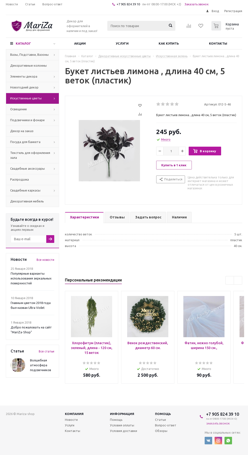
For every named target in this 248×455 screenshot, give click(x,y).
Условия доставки (123, 430)
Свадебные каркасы (25, 190)
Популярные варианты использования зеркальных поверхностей (31, 278)
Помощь (163, 413)
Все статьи (46, 351)
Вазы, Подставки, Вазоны (29, 54)
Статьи (160, 419)
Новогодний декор (24, 87)
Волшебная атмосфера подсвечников (40, 365)
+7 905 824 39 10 (128, 4)
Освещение (18, 109)
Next (238, 280)
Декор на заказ (21, 131)
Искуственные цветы (26, 98)
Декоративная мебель (27, 201)
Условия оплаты (122, 425)
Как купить (169, 43)
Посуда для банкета (25, 142)
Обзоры (161, 430)
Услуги (122, 43)
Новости (71, 419)
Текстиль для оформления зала (30, 155)
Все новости (45, 259)
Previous (230, 280)
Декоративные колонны (28, 65)
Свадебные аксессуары (27, 168)
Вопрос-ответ (165, 425)
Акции (80, 43)
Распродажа (19, 179)
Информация (122, 413)
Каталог (23, 43)
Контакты (218, 43)
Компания (74, 413)
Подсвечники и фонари (27, 120)
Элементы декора (23, 76)
